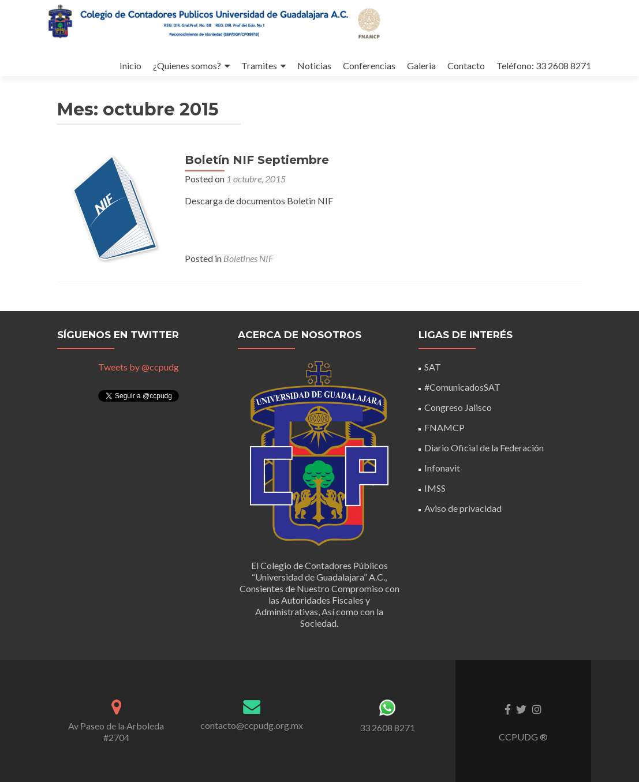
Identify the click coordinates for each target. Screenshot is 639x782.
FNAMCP (444, 427)
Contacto (443, 53)
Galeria (397, 53)
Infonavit (442, 467)
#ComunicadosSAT (462, 386)
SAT (432, 366)
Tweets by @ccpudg (138, 366)
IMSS (435, 487)
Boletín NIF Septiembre (256, 171)
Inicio (98, 53)
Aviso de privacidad (463, 508)
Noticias (287, 53)
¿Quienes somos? (156, 53)
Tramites (230, 53)
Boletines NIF (247, 269)
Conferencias (343, 53)
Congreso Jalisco (458, 407)
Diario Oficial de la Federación (484, 447)
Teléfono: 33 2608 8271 (523, 53)
